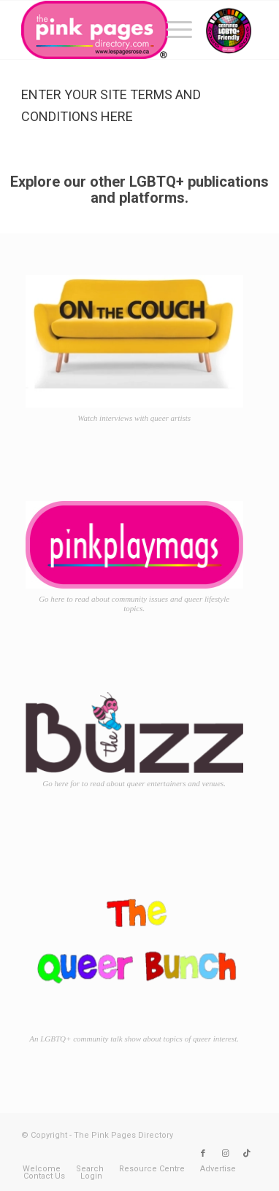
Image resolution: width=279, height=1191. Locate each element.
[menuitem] (172, 30)
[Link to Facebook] (203, 1154)
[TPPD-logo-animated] (116, 30)
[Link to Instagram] (225, 1154)
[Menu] (172, 30)
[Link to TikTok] (247, 1154)
